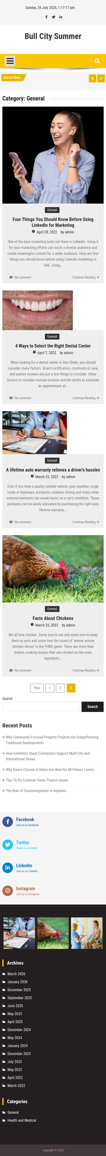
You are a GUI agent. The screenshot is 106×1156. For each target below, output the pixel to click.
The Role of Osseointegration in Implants (36, 791)
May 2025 (15, 1014)
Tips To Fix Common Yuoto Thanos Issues (37, 780)
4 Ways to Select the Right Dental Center (53, 346)
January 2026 (18, 982)
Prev (37, 688)
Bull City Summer (52, 36)
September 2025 (20, 998)
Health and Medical (22, 1120)
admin (69, 232)
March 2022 (16, 1085)
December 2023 (19, 1054)
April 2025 (15, 1022)
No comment (23, 277)
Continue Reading (84, 277)
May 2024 (15, 1038)
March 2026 (16, 974)
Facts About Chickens (53, 618)
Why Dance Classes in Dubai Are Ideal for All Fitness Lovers (50, 769)
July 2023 (15, 1061)
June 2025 (15, 1006)
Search (7, 698)
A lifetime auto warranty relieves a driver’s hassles (53, 470)
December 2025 (19, 990)
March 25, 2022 (46, 477)
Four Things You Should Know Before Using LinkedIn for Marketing (53, 222)
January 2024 (18, 1046)
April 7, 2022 (47, 353)
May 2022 (15, 1069)
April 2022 (15, 1077)
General (52, 210)
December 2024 (19, 1030)
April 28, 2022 (47, 232)
